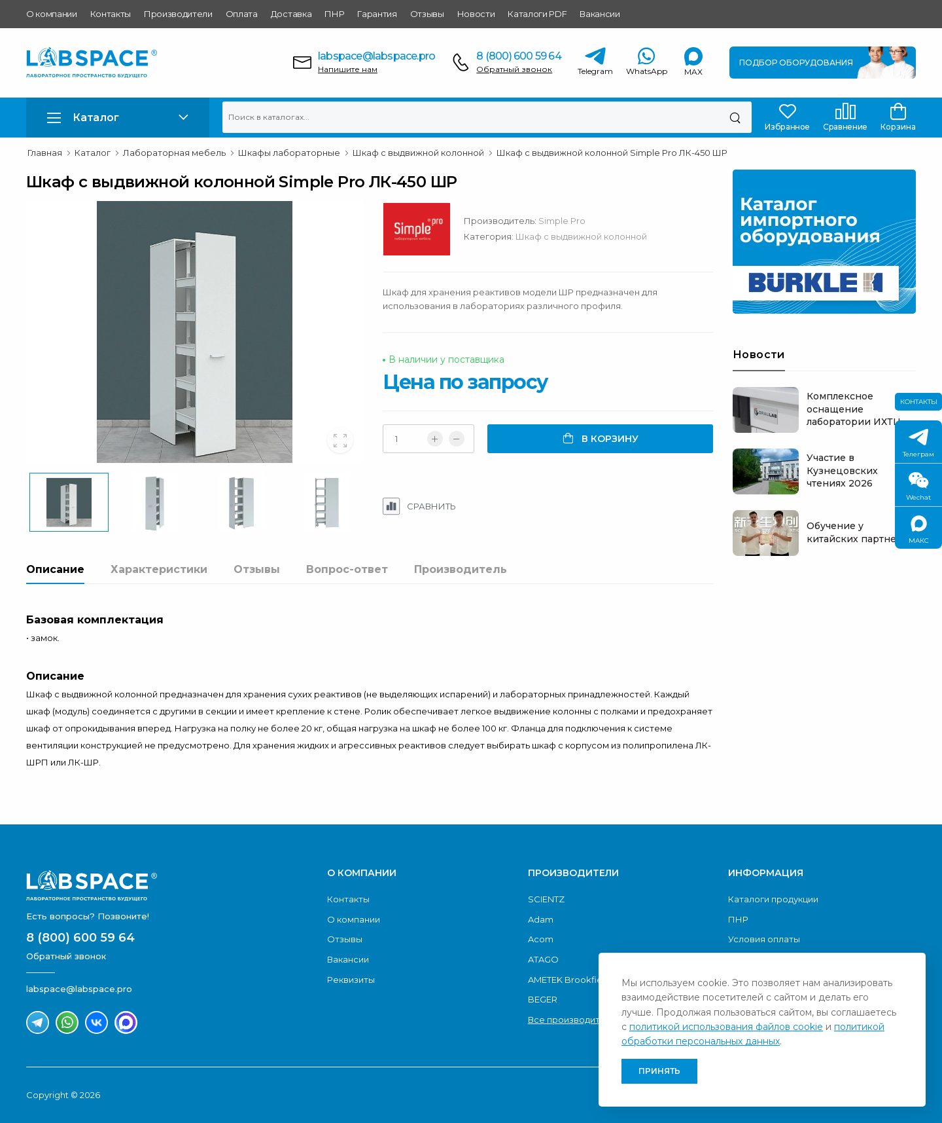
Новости (476, 14)
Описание (55, 569)
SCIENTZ (546, 899)
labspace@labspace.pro (376, 56)
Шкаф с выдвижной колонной (581, 236)
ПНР (334, 14)
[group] (194, 332)
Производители (178, 14)
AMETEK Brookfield (569, 979)
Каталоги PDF (537, 14)
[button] (117, 118)
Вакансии (599, 14)
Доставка (291, 14)
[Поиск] (735, 117)
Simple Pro (561, 220)
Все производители (572, 1019)
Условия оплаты (764, 939)
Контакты (110, 14)
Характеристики (159, 569)
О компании (51, 14)
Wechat (918, 487)
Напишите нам (347, 69)
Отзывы (427, 14)
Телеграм (918, 443)
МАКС (919, 530)
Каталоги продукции (773, 899)
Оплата (242, 14)
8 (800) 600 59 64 (518, 56)
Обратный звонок (514, 69)
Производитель (460, 569)
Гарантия (376, 14)
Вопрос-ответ (347, 569)
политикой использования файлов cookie (726, 1027)
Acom (540, 939)
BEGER (542, 999)
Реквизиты (351, 979)
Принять (659, 1071)
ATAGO (543, 959)
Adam (540, 919)
